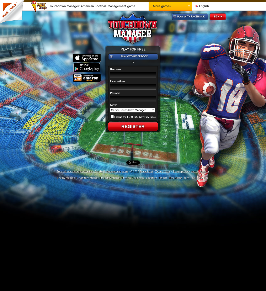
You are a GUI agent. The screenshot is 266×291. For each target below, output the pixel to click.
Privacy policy (180, 171)
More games (162, 6)
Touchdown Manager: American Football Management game (92, 171)
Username (115, 69)
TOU (135, 117)
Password (115, 93)
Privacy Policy (148, 117)
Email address (117, 81)
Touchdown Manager (88, 177)
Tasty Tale (189, 177)
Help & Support (200, 171)
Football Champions (133, 177)
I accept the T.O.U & (133, 117)
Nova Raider (175, 177)
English (202, 6)
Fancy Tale (202, 177)
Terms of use (162, 171)
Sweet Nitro (146, 171)
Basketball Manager (156, 177)
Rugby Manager (66, 177)
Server (113, 105)
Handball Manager (111, 177)
